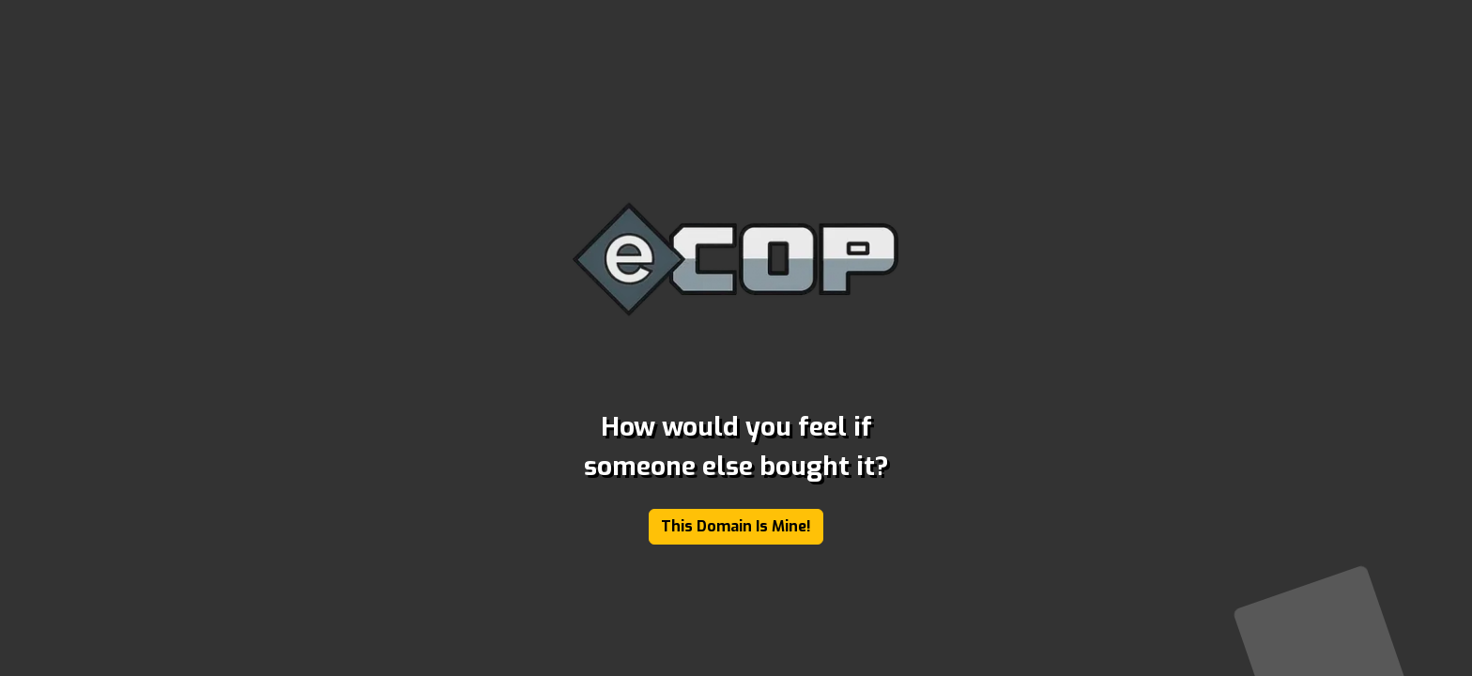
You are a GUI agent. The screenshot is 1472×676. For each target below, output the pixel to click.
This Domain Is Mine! (736, 526)
